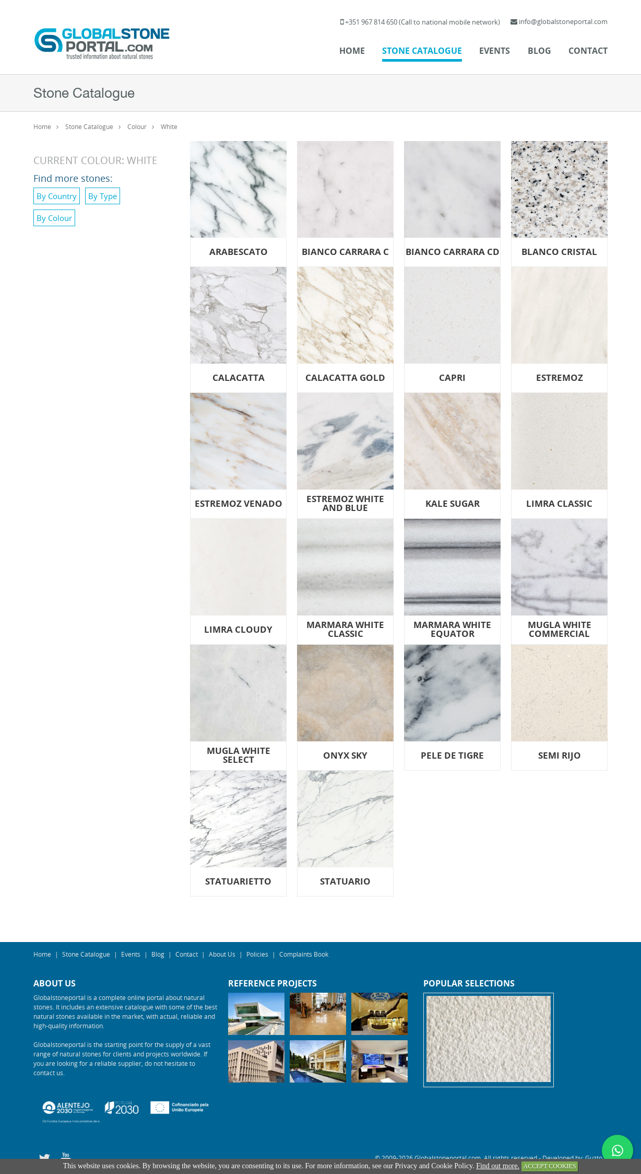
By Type (102, 196)
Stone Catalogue (422, 50)
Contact (588, 50)
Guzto (593, 1158)
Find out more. (497, 1166)
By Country (57, 196)
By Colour (54, 218)
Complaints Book (303, 954)
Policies (257, 954)
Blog (539, 50)
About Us (222, 954)
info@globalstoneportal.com (563, 21)
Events (494, 50)
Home (352, 50)
